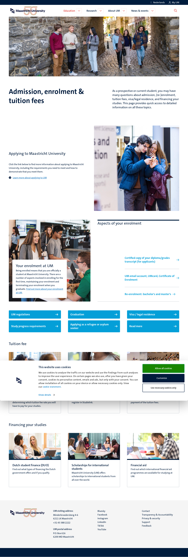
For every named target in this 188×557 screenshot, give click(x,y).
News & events (140, 11)
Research (92, 11)
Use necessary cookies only (163, 544)
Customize (164, 534)
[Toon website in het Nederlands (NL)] (157, 2)
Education (70, 11)
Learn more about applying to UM (30, 177)
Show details (44, 551)
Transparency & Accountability (157, 514)
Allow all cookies (163, 524)
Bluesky (101, 511)
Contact (146, 511)
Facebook (102, 514)
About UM (114, 11)
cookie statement (52, 543)
